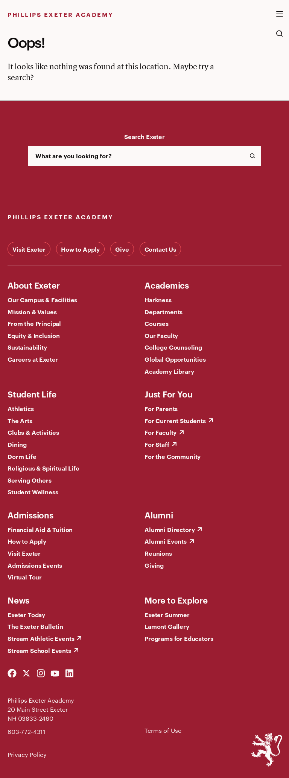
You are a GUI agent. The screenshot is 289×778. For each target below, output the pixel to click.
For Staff (156, 444)
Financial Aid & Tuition (40, 529)
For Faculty (160, 432)
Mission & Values (32, 311)
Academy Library (169, 371)
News (18, 599)
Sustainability (27, 347)
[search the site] (279, 37)
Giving (154, 565)
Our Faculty (161, 335)
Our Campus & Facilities (42, 299)
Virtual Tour (25, 577)
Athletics (21, 408)
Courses (156, 323)
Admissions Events (35, 565)
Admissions (30, 514)
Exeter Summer (167, 614)
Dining (17, 444)
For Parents (161, 408)
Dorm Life (22, 456)
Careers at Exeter (33, 359)
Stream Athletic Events (41, 638)
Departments (163, 311)
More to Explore (176, 599)
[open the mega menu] (279, 18)
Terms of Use (162, 730)
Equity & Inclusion (34, 335)
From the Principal (34, 323)
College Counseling (173, 347)
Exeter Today (26, 614)
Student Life (32, 393)
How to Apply (80, 249)
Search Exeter (144, 136)
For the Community (172, 456)
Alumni (158, 514)
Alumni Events (165, 541)
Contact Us (160, 249)
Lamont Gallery (166, 626)
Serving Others (30, 480)
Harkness (158, 299)
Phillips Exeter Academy (61, 14)
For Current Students (175, 420)
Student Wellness (33, 492)
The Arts (20, 420)
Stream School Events (39, 650)
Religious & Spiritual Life (43, 468)
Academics (166, 284)
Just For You (168, 393)
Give (122, 249)
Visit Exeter (29, 249)
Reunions (158, 553)
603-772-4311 (27, 731)
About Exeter (33, 284)
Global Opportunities (175, 359)
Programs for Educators (178, 638)
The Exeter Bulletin (35, 626)
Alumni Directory (169, 529)
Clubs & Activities (33, 432)
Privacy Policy (27, 754)
